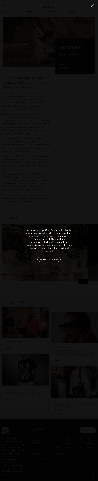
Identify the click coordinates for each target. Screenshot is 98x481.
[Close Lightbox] (92, 6)
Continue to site (49, 259)
